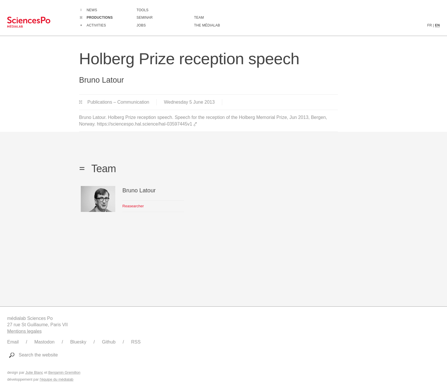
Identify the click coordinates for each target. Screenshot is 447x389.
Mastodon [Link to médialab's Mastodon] (44, 341)
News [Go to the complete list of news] (92, 10)
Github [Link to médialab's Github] (109, 341)
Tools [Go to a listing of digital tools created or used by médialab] (142, 10)
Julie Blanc (34, 372)
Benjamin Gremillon (64, 372)
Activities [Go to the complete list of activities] (96, 25)
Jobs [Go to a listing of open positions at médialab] (141, 25)
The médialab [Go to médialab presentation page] (207, 25)
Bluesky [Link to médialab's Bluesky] (78, 341)
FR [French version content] (429, 25)
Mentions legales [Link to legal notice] (24, 331)
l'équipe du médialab (56, 379)
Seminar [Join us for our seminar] (145, 18)
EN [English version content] (437, 25)
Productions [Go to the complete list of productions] (100, 18)
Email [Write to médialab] (13, 341)
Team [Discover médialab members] (199, 18)
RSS (136, 341)
